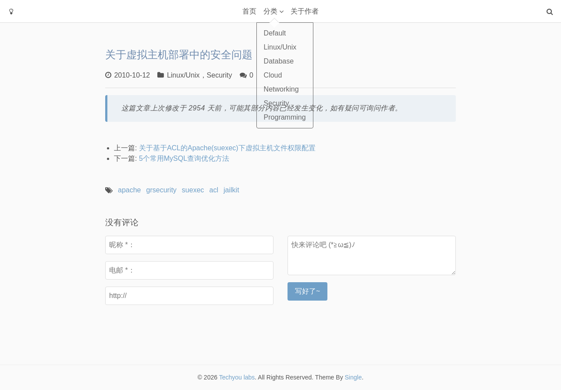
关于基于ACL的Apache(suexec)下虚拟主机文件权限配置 (227, 148)
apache (129, 190)
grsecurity (161, 190)
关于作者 (305, 11)
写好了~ (307, 291)
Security (219, 75)
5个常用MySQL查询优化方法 (184, 158)
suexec (193, 190)
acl (213, 190)
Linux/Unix (183, 75)
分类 (270, 11)
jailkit (231, 190)
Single (353, 377)
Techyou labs (237, 377)
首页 (249, 11)
